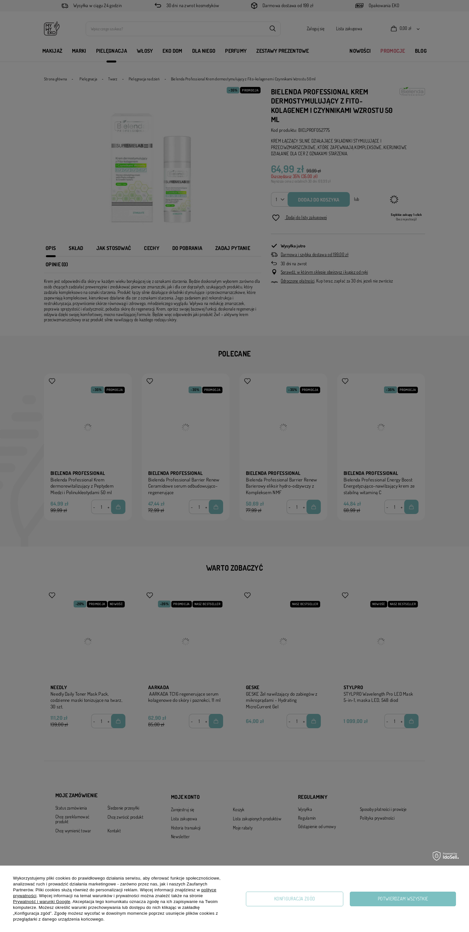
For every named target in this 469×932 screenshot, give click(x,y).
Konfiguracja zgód (294, 898)
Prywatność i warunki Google (41, 901)
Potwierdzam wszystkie (403, 898)
